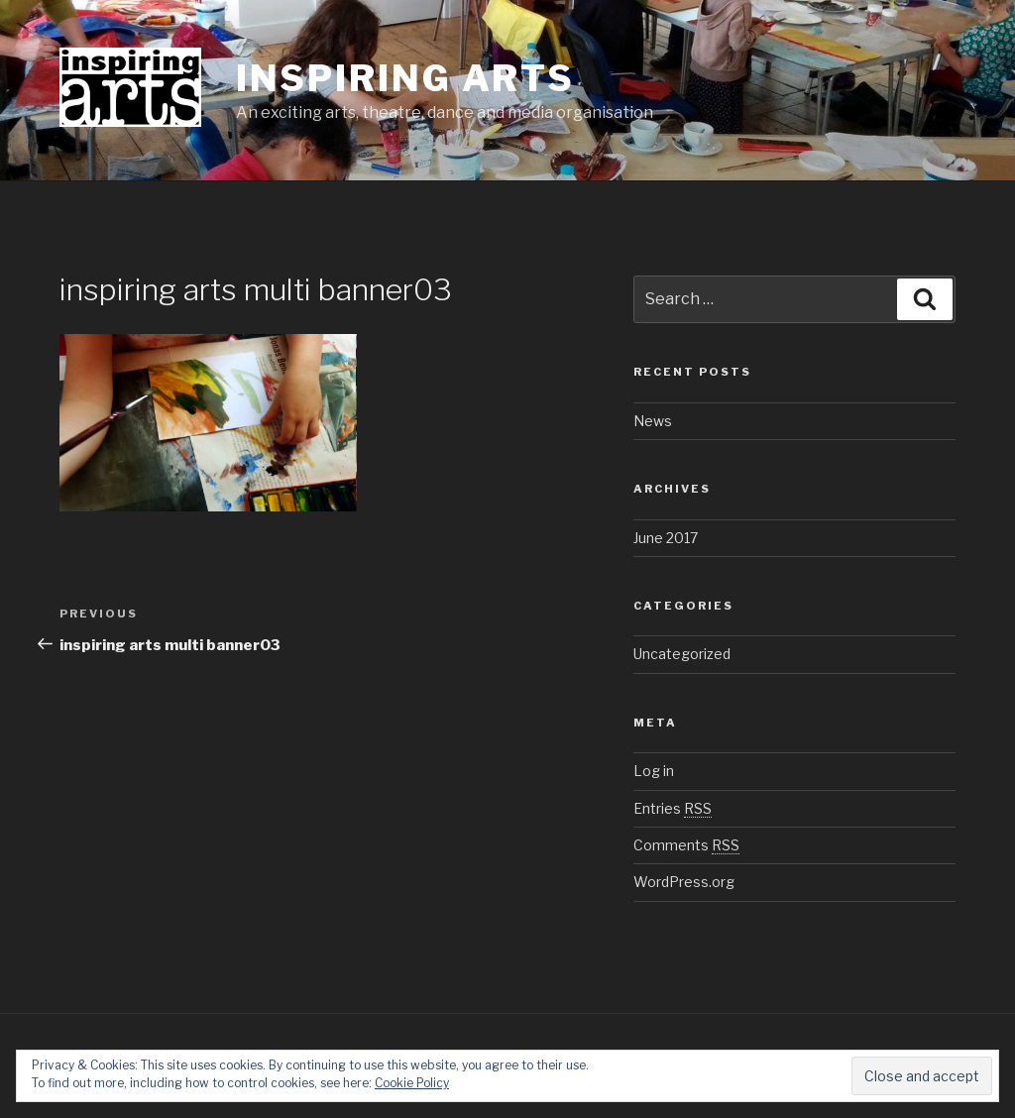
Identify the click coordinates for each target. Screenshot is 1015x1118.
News (652, 420)
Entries (672, 808)
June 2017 (665, 537)
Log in (653, 770)
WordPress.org (683, 881)
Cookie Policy (412, 1082)
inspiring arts (405, 78)
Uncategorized (682, 653)
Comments (686, 845)
